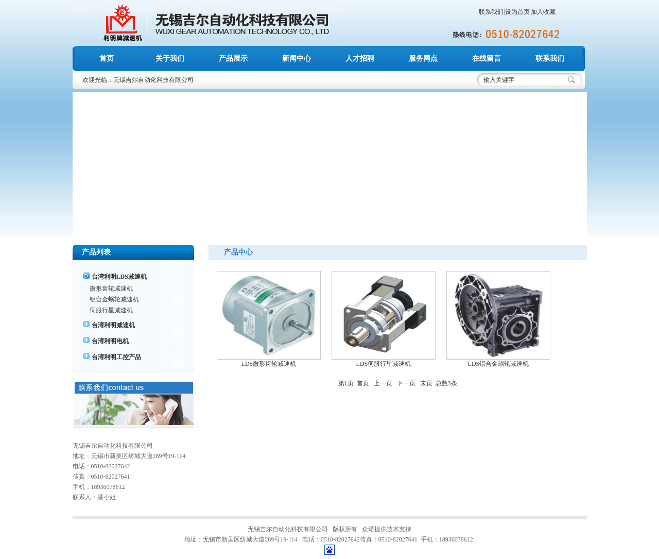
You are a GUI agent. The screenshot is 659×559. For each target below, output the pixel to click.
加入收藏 (543, 11)
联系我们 (491, 11)
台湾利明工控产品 (116, 357)
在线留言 (486, 58)
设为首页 (517, 11)
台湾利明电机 (110, 341)
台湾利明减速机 (113, 325)
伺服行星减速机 (111, 310)
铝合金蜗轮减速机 (114, 299)
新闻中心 (296, 58)
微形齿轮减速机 (111, 288)
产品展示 (233, 58)
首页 (106, 58)
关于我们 (169, 58)
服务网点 (423, 58)
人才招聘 (359, 58)
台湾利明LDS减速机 (119, 276)
